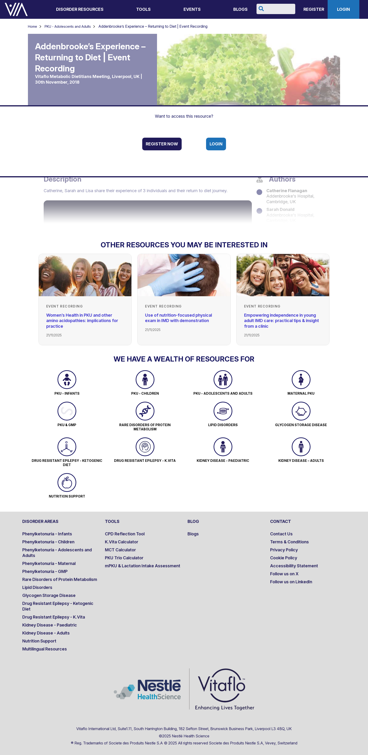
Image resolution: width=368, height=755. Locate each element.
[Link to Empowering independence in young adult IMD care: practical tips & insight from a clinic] (283, 275)
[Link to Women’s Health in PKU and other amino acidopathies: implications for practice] (85, 275)
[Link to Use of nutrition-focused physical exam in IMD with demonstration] (184, 275)
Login (343, 9)
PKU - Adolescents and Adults (68, 26)
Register (313, 9)
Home (32, 26)
